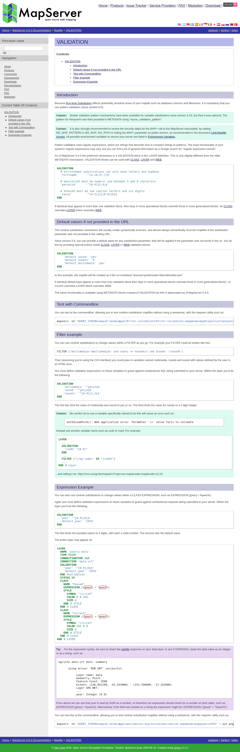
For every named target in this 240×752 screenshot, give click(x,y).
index (234, 30)
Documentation (12, 85)
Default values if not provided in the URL (97, 69)
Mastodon (195, 5)
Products (117, 5)
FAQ (181, 5)
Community (10, 74)
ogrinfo (125, 649)
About (7, 66)
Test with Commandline (87, 73)
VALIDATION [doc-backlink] (72, 42)
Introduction (80, 65)
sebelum (213, 30)
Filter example (81, 77)
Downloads (10, 81)
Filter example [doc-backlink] (69, 334)
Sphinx (178, 747)
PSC (6, 93)
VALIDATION (73, 30)
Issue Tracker (136, 5)
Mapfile (58, 30)
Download (213, 5)
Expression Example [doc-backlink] (75, 487)
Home (103, 5)
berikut (225, 30)
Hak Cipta (59, 747)
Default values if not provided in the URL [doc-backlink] (93, 222)
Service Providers (162, 5)
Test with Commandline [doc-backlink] (77, 304)
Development (11, 78)
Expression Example (85, 81)
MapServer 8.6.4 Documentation (31, 30)
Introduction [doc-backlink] (67, 95)
